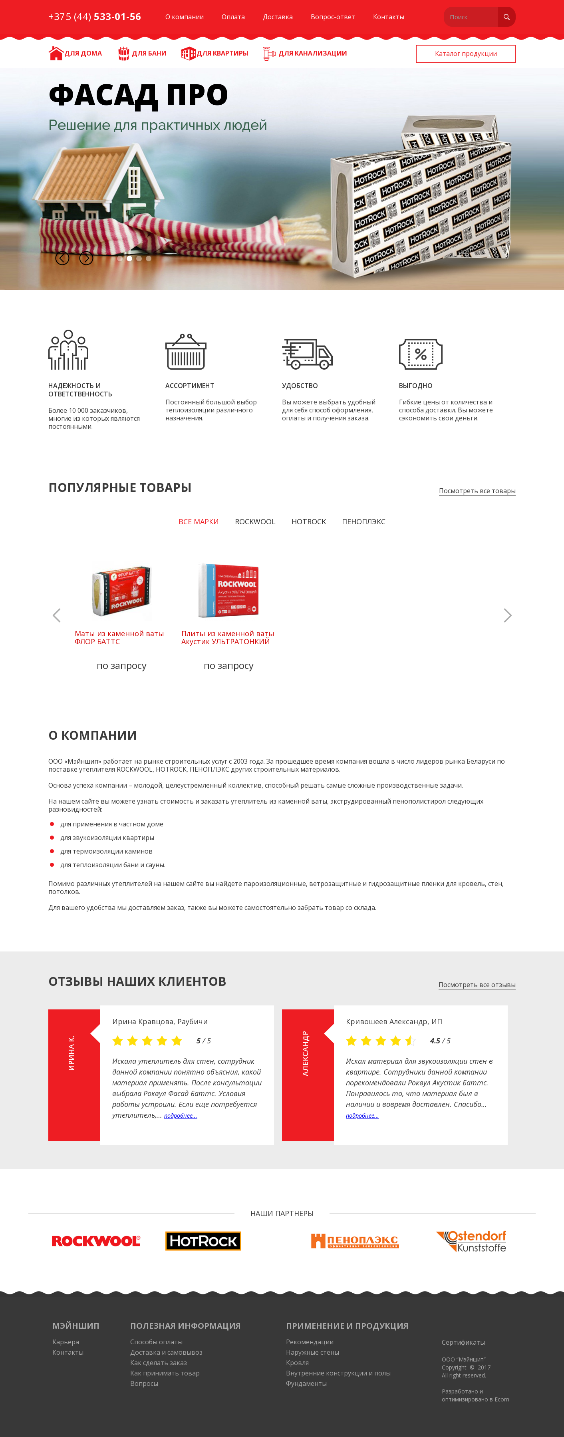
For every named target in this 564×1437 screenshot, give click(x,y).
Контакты (388, 16)
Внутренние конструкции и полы (338, 1373)
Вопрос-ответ (333, 16)
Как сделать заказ (158, 1363)
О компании (184, 16)
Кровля (297, 1363)
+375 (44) (94, 16)
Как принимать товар (165, 1373)
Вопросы (144, 1383)
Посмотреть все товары (477, 491)
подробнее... (180, 1115)
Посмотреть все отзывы (477, 985)
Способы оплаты (156, 1342)
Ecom (501, 1399)
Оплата (233, 16)
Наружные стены (312, 1352)
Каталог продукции (466, 53)
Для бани (149, 53)
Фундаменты (306, 1383)
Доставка (278, 16)
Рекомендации (310, 1342)
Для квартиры (222, 53)
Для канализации (312, 53)
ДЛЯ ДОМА (83, 53)
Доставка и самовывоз (166, 1352)
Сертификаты (463, 1342)
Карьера (65, 1342)
